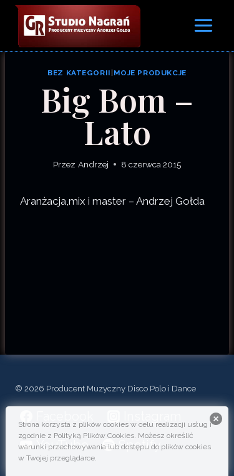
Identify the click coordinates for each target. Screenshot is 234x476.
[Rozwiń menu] (203, 25)
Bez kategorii (79, 72)
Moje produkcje (150, 72)
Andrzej (93, 164)
